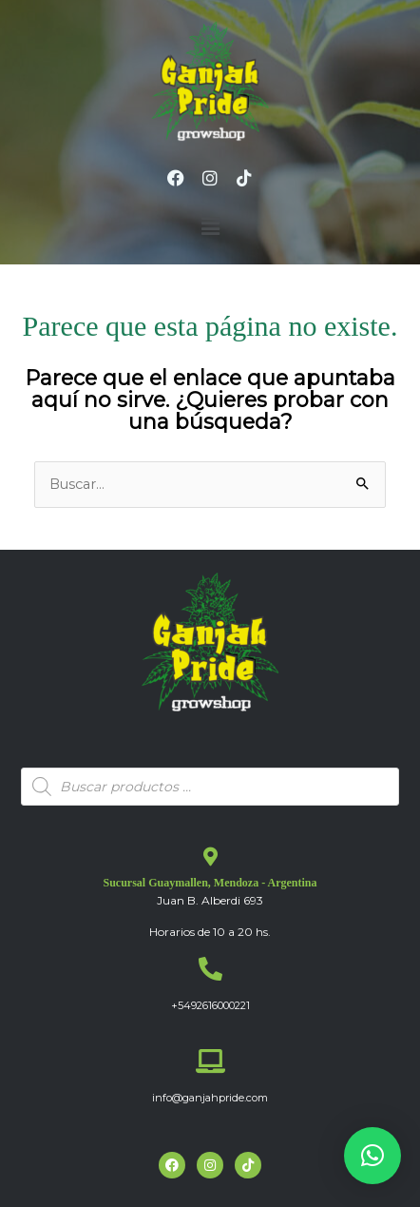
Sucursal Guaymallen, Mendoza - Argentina (209, 882)
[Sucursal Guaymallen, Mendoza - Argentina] (210, 856)
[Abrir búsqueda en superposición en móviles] (210, 787)
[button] (210, 227)
